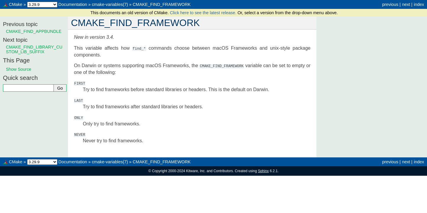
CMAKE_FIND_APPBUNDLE (34, 31)
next (406, 4)
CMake (15, 4)
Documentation (73, 4)
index (419, 4)
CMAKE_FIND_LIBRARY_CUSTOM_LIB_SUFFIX (34, 49)
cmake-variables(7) (110, 4)
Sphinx (263, 170)
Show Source (18, 69)
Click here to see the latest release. (203, 12)
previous (390, 4)
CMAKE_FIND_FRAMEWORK (162, 4)
